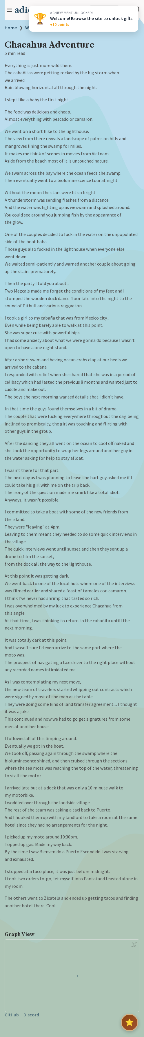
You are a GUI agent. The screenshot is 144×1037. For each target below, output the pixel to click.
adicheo (31, 10)
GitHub (12, 1015)
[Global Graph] (134, 944)
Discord (31, 1015)
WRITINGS (35, 27)
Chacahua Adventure (75, 27)
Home (11, 27)
